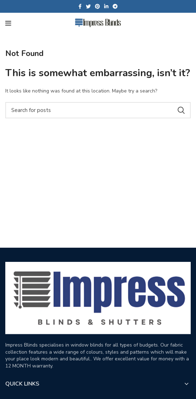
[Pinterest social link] (97, 6)
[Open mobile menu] (8, 23)
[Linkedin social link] (106, 6)
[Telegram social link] (115, 6)
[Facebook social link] (80, 6)
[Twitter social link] (88, 6)
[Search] (98, 110)
